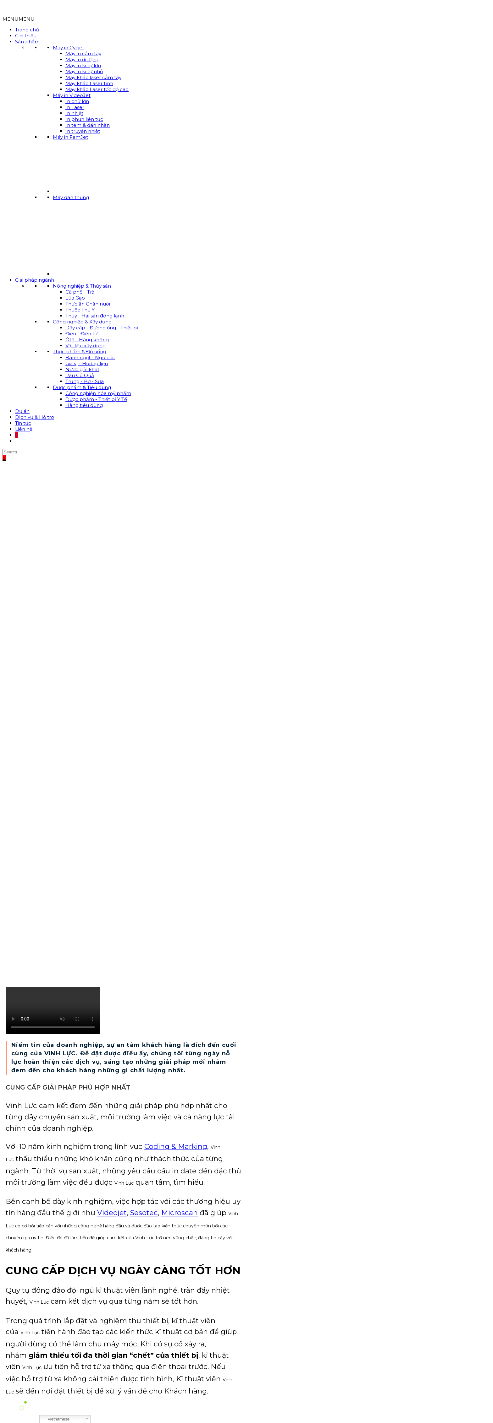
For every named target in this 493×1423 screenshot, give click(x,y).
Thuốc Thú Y (80, 310)
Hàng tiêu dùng (84, 405)
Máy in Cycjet (68, 48)
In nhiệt (74, 113)
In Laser (74, 107)
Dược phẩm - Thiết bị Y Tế (96, 399)
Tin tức (23, 423)
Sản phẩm (27, 42)
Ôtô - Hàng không (87, 340)
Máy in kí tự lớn (83, 65)
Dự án (22, 411)
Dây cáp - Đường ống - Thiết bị (101, 328)
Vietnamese (55, 1419)
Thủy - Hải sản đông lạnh (94, 316)
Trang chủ (27, 30)
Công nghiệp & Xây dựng (82, 322)
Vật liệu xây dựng (85, 346)
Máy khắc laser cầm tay (93, 77)
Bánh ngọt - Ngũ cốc (90, 357)
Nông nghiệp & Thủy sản (82, 286)
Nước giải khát (82, 369)
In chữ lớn (77, 101)
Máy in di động (82, 59)
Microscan (179, 1212)
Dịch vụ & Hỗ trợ (34, 417)
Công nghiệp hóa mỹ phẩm (98, 393)
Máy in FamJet (70, 137)
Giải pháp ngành (34, 280)
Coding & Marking (175, 1146)
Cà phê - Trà (79, 292)
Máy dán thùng (71, 197)
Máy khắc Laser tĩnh (89, 83)
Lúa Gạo (75, 298)
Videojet (112, 1212)
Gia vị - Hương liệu (86, 363)
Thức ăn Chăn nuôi (87, 304)
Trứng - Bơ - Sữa (84, 381)
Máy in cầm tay (83, 54)
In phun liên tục (84, 119)
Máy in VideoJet (72, 95)
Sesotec (144, 1212)
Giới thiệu (25, 36)
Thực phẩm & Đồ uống (79, 351)
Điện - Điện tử (81, 334)
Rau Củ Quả (79, 375)
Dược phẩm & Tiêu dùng (82, 387)
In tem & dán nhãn (87, 125)
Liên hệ (23, 429)
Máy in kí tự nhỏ (84, 71)
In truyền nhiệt (82, 131)
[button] (19, 19)
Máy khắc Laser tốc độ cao (97, 89)
